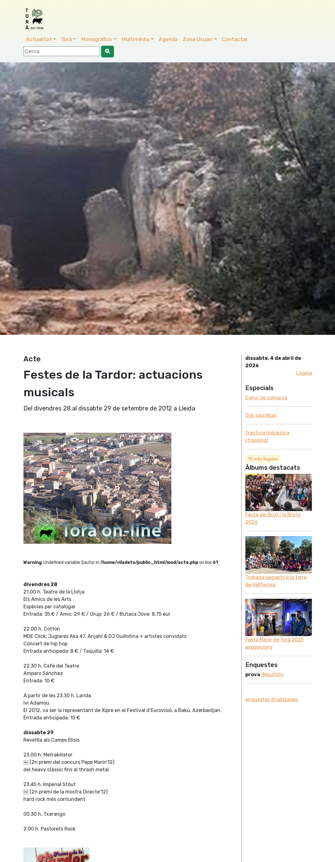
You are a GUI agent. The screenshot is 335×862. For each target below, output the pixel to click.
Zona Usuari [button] (197, 39)
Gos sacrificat (261, 415)
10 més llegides (263, 459)
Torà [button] (66, 39)
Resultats (272, 674)
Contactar (235, 39)
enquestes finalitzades (271, 699)
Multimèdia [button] (135, 39)
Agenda (168, 39)
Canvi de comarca (266, 398)
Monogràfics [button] (96, 39)
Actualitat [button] (39, 39)
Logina (304, 373)
